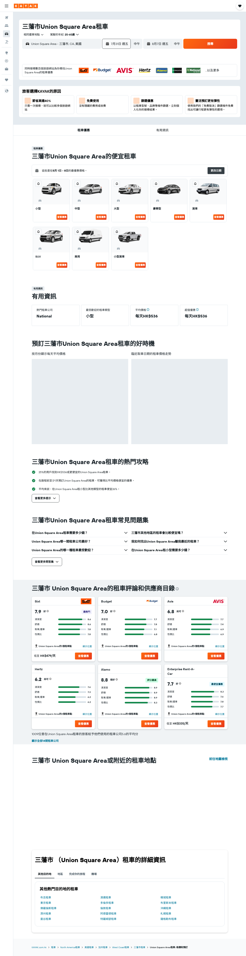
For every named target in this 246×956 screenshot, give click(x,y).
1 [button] (89, 80)
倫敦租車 (105, 908)
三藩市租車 (139, 947)
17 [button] (107, 98)
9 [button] (98, 89)
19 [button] (61, 107)
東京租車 (45, 903)
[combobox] (32, 34)
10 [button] (107, 89)
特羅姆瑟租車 (108, 919)
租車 (53, 947)
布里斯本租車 (168, 903)
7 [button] (80, 89)
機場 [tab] (94, 874)
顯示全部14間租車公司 (45, 741)
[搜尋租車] (7, 34)
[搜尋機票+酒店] (7, 42)
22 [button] (89, 107)
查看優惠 (61, 217)
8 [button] (89, 89)
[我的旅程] (7, 80)
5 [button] (61, 89)
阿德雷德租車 (108, 913)
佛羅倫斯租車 (48, 908)
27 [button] (70, 116)
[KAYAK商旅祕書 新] (7, 69)
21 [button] (79, 107)
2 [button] (98, 80)
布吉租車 (45, 897)
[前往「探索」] (7, 53)
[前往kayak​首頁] (26, 6)
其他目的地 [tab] (44, 874)
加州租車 (103, 947)
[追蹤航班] (7, 61)
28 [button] (79, 116)
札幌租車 (165, 913)
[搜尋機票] (7, 17)
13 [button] (70, 98)
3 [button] (107, 80)
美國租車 (89, 947)
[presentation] (177, 589)
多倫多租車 (107, 903)
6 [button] (70, 89)
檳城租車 (165, 897)
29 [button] (89, 116)
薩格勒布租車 (168, 919)
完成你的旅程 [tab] (77, 874)
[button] (6, 6)
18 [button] (116, 98)
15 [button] (89, 98)
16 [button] (98, 98)
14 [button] (79, 98)
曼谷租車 (45, 919)
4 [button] (117, 80)
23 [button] (98, 107)
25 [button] (116, 107)
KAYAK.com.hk (39, 947)
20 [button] (70, 107)
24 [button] (107, 107)
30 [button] (98, 116)
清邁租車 (105, 897)
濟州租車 (45, 913)
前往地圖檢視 (218, 759)
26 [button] (61, 116)
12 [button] (61, 98)
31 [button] (107, 116)
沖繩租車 (165, 908)
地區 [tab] (60, 874)
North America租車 (70, 947)
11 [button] (117, 89)
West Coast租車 (120, 947)
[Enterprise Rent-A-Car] (211, 671)
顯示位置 (87, 646)
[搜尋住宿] (7, 26)
